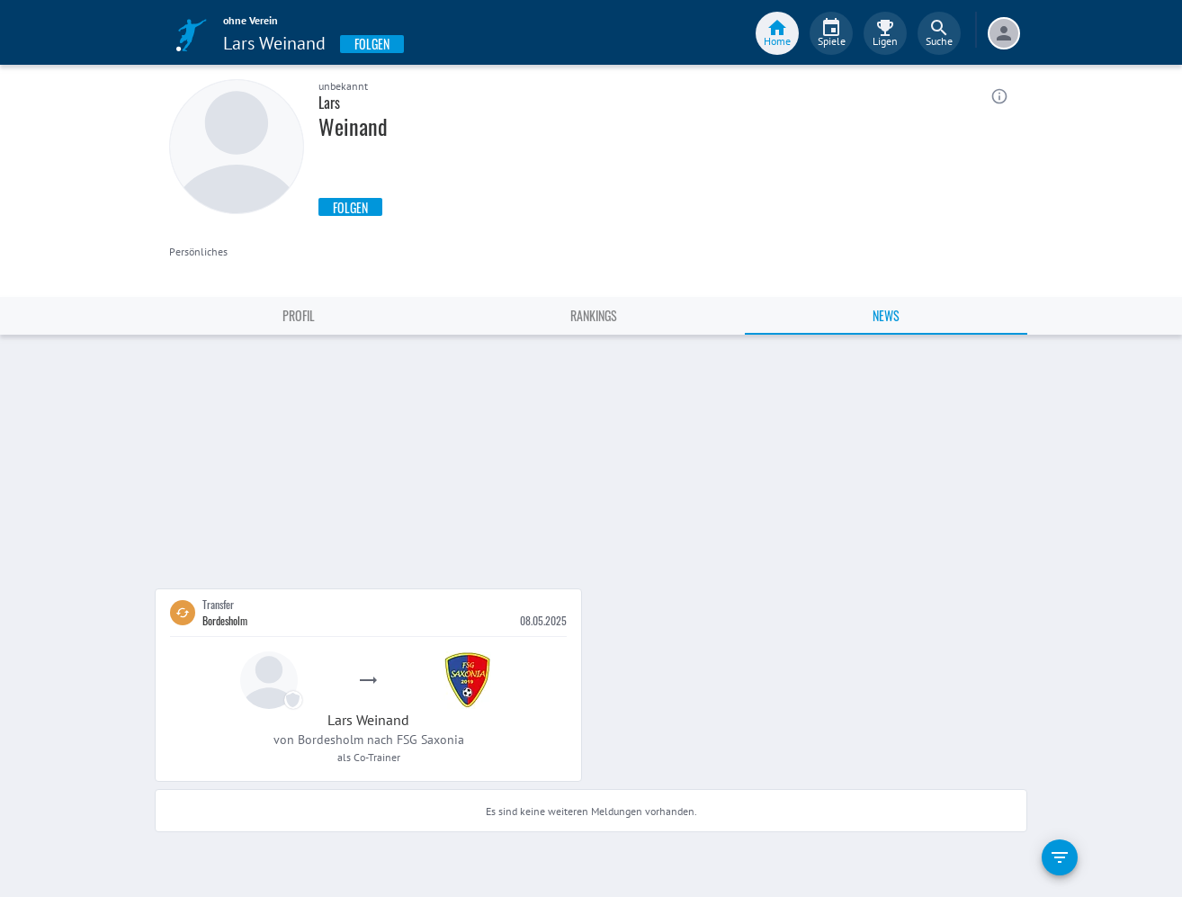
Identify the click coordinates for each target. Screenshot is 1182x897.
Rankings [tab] (593, 315)
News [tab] (886, 315)
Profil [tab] (298, 315)
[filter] (1060, 857)
